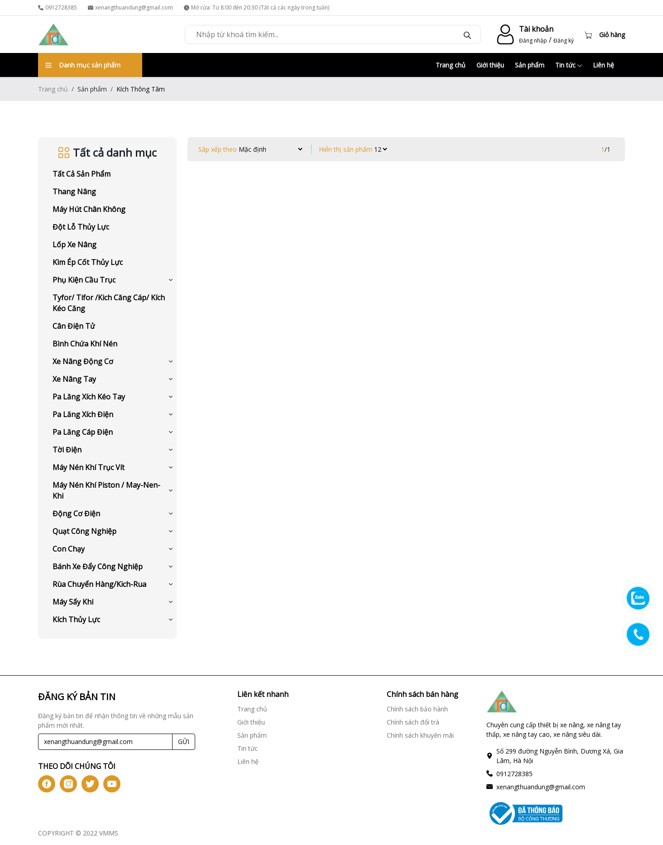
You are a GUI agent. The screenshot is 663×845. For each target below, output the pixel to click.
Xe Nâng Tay (74, 379)
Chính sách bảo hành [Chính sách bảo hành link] (417, 709)
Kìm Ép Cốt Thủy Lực (88, 262)
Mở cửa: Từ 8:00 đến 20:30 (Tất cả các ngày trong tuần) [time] (256, 7)
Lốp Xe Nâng (74, 245)
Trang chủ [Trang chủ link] (252, 709)
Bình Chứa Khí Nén (85, 344)
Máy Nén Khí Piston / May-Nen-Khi (106, 490)
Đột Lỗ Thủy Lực (81, 227)
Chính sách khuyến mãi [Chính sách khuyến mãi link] (420, 735)
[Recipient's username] (105, 742)
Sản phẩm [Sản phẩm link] (252, 735)
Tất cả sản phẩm (81, 174)
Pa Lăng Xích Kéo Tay (89, 397)
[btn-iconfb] (46, 783)
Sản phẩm (529, 65)
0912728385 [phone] (57, 7)
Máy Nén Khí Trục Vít (89, 467)
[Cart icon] (605, 34)
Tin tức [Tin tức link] (247, 748)
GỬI (183, 741)
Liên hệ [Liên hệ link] (248, 761)
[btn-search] (467, 34)
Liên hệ (603, 65)
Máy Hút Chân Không (89, 209)
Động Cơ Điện (76, 514)
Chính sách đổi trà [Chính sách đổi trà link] (413, 722)
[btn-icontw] (90, 783)
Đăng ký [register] (563, 40)
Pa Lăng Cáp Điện (83, 432)
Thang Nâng (74, 192)
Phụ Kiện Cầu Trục (84, 280)
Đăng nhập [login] (533, 40)
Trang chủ (451, 65)
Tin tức (568, 65)
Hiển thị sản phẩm (345, 149)
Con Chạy (69, 549)
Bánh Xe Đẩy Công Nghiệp (98, 566)
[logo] (53, 34)
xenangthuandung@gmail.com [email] (130, 7)
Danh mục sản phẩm (82, 65)
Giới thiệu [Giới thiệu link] (251, 722)
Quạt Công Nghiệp (84, 531)
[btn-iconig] (68, 783)
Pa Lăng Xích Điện (83, 414)
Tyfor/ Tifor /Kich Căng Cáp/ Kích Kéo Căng (109, 303)
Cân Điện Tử (74, 326)
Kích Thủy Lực (76, 619)
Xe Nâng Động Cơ (83, 361)
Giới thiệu (490, 65)
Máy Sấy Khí (73, 602)
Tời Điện (67, 450)
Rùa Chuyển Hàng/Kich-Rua (99, 584)
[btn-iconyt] (111, 783)
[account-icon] (503, 34)
